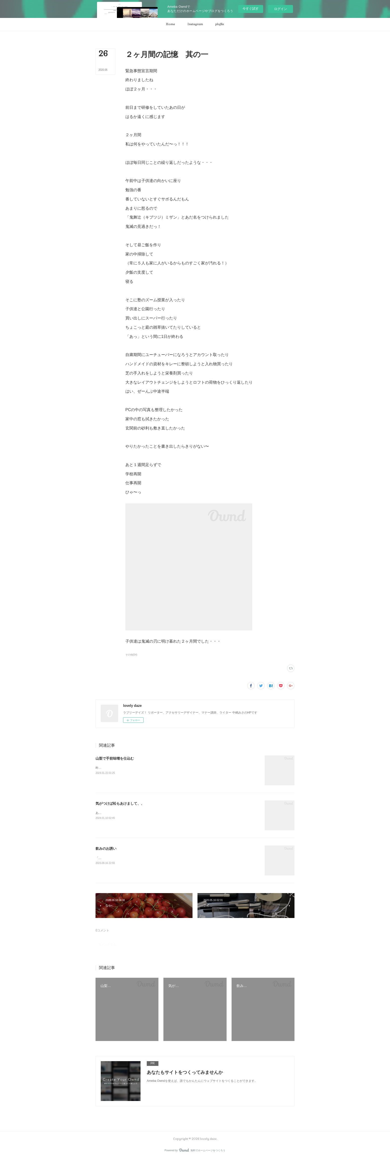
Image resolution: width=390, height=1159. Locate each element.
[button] (170, 24)
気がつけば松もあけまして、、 (120, 803)
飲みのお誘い (106, 849)
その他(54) (131, 654)
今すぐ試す (251, 8)
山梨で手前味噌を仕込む (115, 758)
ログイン (280, 9)
